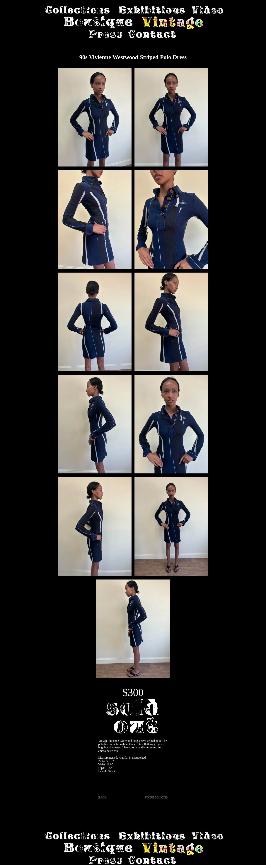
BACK (102, 797)
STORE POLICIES (156, 797)
